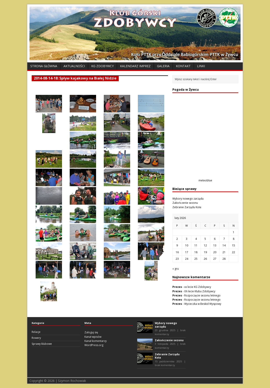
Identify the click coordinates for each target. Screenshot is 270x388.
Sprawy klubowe (42, 344)
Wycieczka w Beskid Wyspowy (202, 304)
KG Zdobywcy (102, 66)
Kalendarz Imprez (135, 66)
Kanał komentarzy (95, 341)
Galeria (163, 66)
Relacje (36, 332)
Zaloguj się (91, 332)
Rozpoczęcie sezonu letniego (202, 295)
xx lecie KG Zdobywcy (197, 287)
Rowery (36, 338)
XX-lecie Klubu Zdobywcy (199, 291)
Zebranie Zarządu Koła (186, 207)
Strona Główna (43, 66)
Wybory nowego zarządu (188, 198)
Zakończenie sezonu (185, 203)
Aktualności (74, 66)
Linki (201, 66)
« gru (175, 269)
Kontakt (183, 66)
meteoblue (205, 180)
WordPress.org (93, 345)
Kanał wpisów (92, 337)
